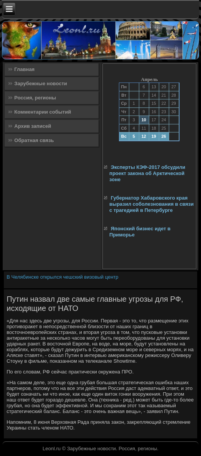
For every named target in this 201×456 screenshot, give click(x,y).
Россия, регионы (35, 98)
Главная (24, 69)
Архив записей (32, 126)
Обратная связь (34, 140)
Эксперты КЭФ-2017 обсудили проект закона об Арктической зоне (147, 173)
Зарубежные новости (40, 83)
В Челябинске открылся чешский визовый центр (62, 277)
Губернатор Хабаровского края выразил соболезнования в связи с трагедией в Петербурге (151, 204)
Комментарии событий (42, 112)
